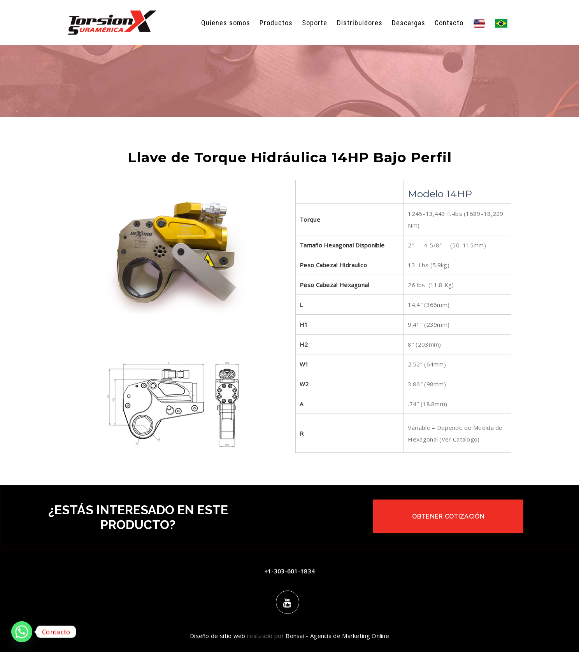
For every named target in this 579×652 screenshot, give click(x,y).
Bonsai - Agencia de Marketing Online (337, 636)
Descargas (408, 23)
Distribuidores (359, 23)
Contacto (449, 23)
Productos (276, 23)
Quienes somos (225, 23)
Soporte (314, 23)
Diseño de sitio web (218, 636)
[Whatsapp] (21, 631)
